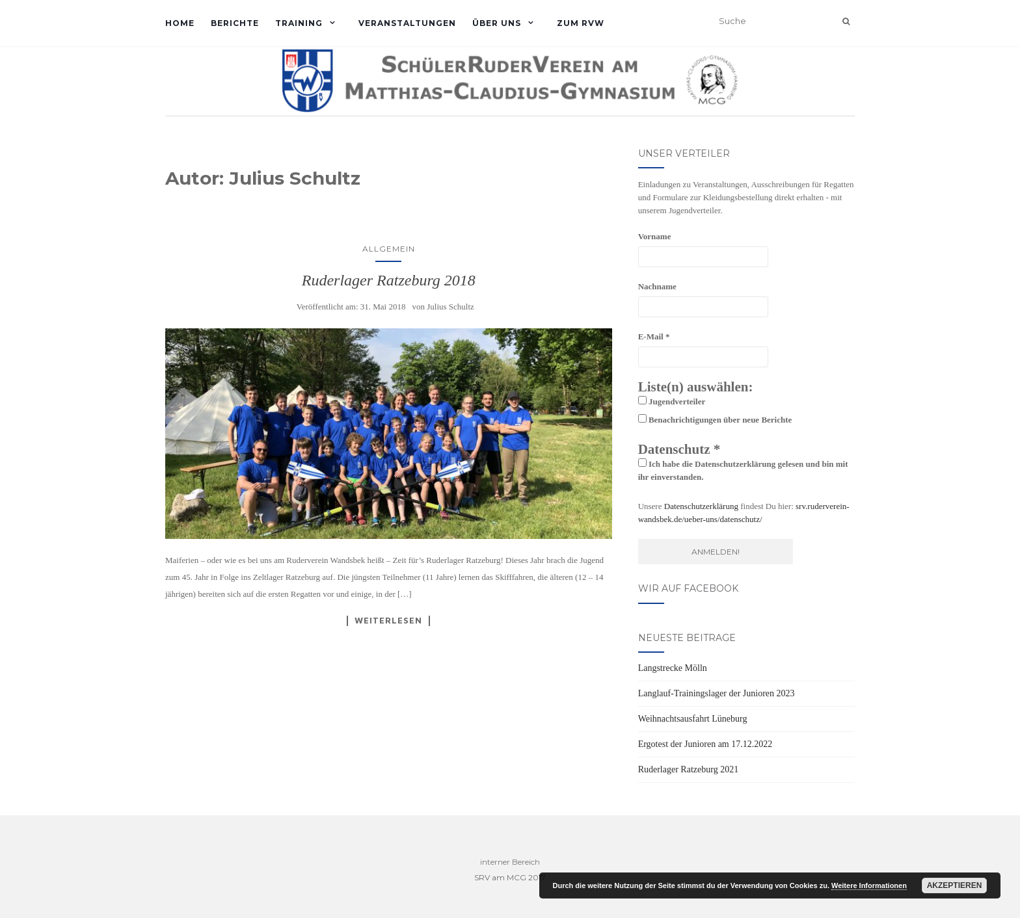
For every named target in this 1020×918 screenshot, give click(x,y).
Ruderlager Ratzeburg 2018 (389, 280)
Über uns (496, 23)
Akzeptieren (954, 885)
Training (299, 23)
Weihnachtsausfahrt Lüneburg (692, 719)
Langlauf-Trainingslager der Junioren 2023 (716, 693)
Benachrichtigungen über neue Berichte (715, 419)
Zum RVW (580, 23)
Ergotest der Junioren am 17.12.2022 (705, 744)
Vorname (654, 236)
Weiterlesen (388, 620)
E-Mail (654, 336)
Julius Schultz (450, 306)
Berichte (235, 23)
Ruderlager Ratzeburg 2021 (688, 769)
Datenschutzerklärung (701, 506)
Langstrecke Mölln (672, 668)
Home (180, 23)
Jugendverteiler (672, 401)
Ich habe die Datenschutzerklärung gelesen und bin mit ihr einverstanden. (743, 470)
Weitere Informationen (869, 885)
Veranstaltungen (407, 23)
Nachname (657, 286)
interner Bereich (510, 862)
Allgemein (388, 249)
